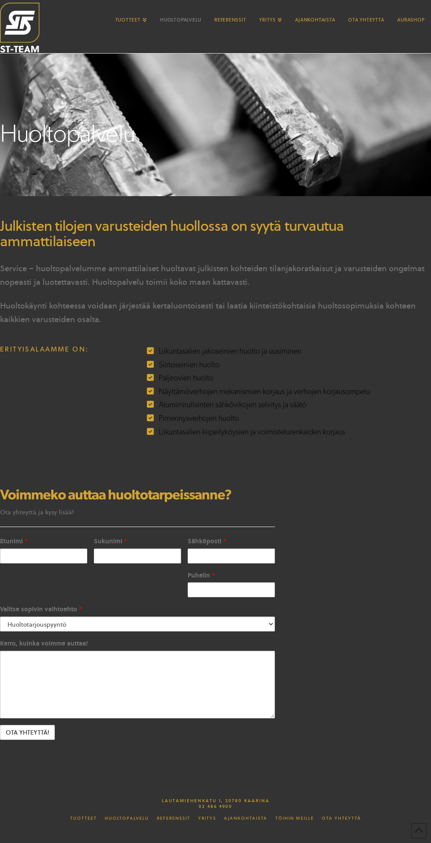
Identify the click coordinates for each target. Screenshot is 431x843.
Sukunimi (110, 540)
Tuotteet (83, 818)
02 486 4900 (215, 806)
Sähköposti (207, 540)
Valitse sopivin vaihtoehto (41, 608)
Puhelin (201, 575)
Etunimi (14, 540)
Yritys (207, 818)
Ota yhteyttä (341, 818)
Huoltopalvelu (127, 818)
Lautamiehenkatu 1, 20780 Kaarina (216, 800)
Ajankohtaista (245, 818)
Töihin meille (294, 818)
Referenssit (173, 818)
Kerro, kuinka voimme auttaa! (44, 643)
